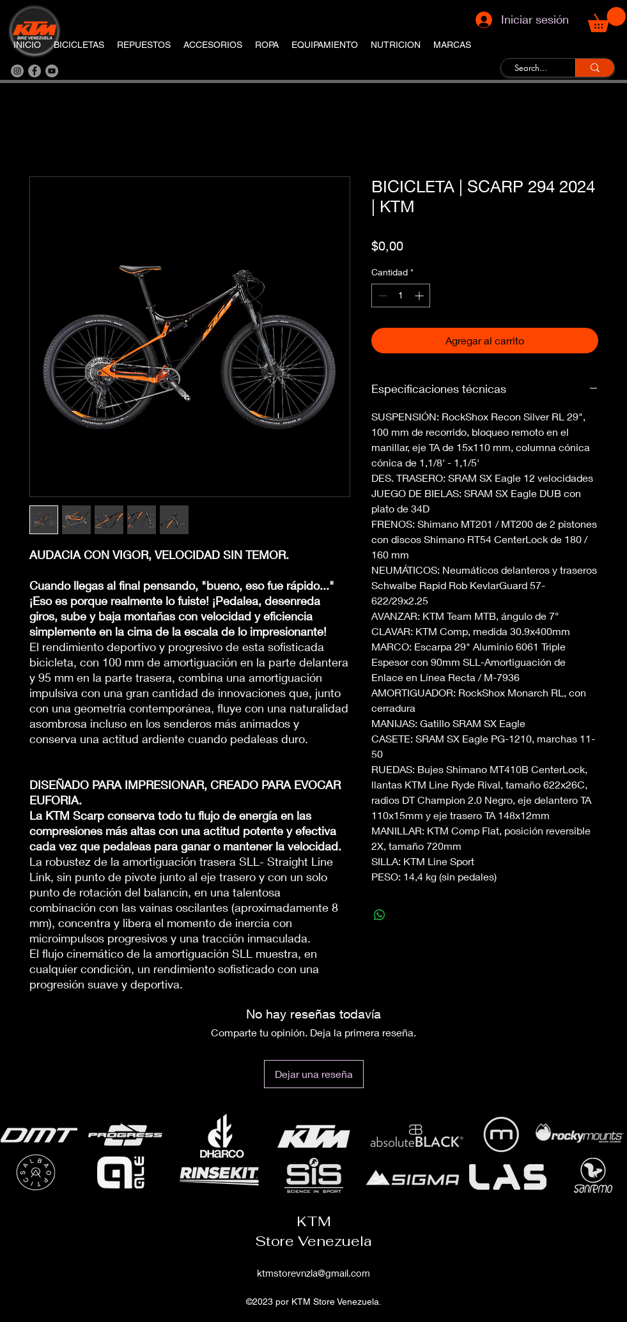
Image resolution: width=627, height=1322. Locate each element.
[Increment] (420, 295)
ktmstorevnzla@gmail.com (313, 1273)
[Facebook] (34, 71)
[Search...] (530, 68)
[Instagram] (17, 71)
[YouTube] (51, 71)
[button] (607, 19)
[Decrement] (381, 295)
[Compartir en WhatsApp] (379, 915)
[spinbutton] (400, 295)
